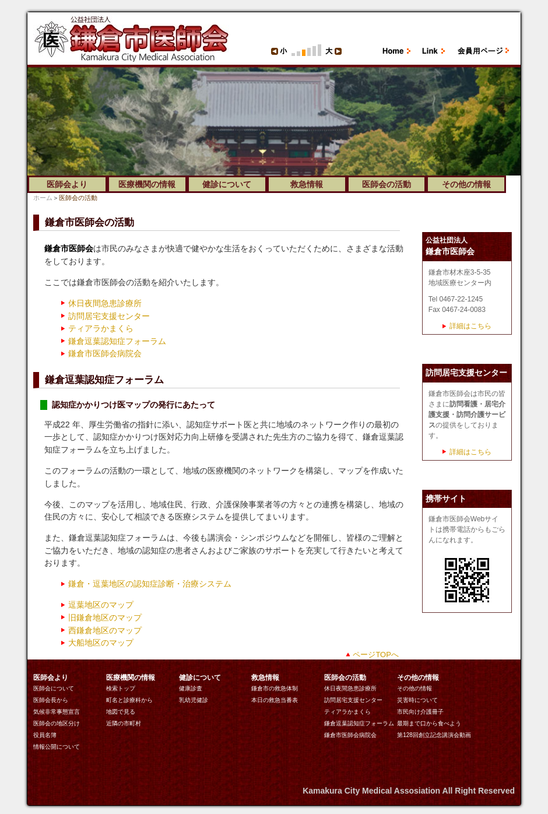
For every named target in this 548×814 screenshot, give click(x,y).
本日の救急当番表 (274, 700)
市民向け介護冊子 (420, 711)
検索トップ (120, 688)
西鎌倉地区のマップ (105, 630)
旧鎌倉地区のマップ (105, 617)
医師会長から (50, 700)
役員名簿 (45, 735)
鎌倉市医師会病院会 (105, 353)
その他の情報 (414, 688)
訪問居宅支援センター (109, 316)
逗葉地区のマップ (101, 604)
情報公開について (56, 746)
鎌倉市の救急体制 (274, 688)
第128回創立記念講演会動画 (434, 735)
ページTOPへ (375, 654)
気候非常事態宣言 (56, 711)
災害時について (417, 700)
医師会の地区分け (56, 723)
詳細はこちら (470, 326)
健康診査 (190, 688)
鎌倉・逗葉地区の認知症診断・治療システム (149, 583)
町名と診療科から (129, 700)
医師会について (53, 688)
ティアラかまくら (101, 328)
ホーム (42, 197)
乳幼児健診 (193, 700)
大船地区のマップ (101, 642)
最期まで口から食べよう (429, 723)
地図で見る (120, 711)
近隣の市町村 (123, 723)
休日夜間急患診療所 (105, 303)
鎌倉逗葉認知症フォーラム (117, 341)
